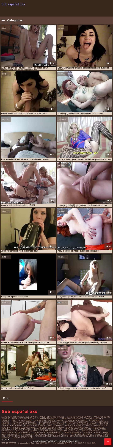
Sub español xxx (43, 443)
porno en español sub (58, 434)
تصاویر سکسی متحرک (26, 443)
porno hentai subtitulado (47, 436)
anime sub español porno (24, 419)
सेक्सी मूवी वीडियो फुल (9, 443)
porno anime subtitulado (34, 434)
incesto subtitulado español (48, 432)
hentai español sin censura (75, 422)
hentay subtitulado (69, 431)
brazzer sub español (22, 420)
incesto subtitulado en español (17, 432)
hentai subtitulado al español (47, 429)
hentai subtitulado (21, 429)
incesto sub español (91, 431)
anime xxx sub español (72, 419)
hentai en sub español (49, 422)
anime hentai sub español (52, 417)
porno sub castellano (22, 438)
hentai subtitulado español (78, 429)
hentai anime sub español (24, 422)
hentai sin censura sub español (81, 424)
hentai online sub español (24, 424)
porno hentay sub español (75, 436)
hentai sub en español (34, 426)
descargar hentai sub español (49, 420)
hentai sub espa (55, 426)
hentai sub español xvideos (51, 427)
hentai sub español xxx (77, 427)
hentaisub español (49, 431)
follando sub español (76, 420)
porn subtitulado (92, 432)
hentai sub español (74, 426)
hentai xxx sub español (27, 431)
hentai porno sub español (51, 424)
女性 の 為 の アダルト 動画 (85, 443)
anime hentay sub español (79, 417)
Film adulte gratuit (62, 443)
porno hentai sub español (19, 436)
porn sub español (72, 432)
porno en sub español (82, 434)
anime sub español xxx (49, 419)
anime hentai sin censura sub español (19, 417)
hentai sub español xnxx (23, 427)
